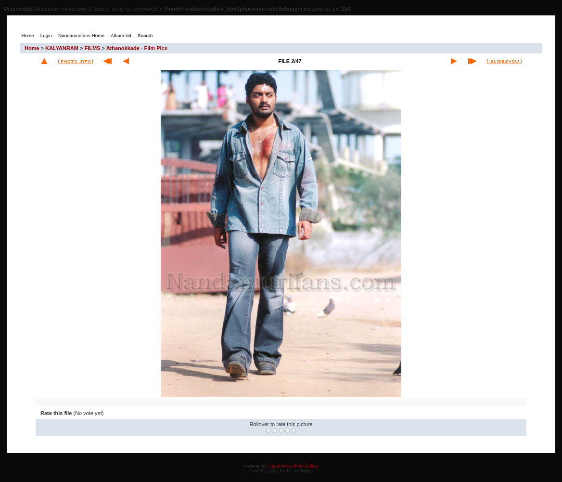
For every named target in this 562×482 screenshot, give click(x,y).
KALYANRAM (61, 48)
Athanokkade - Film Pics (136, 48)
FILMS (93, 48)
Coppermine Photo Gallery (293, 466)
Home (32, 48)
